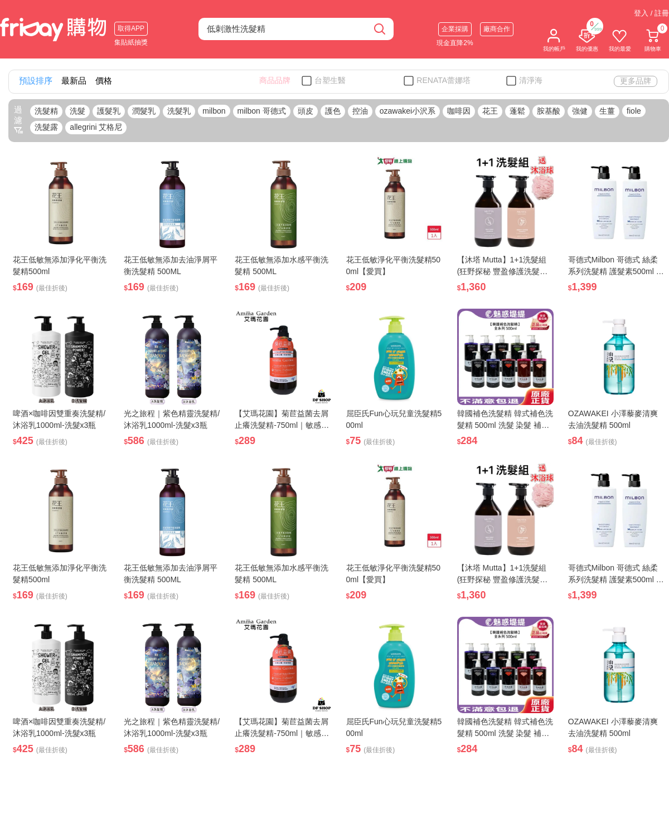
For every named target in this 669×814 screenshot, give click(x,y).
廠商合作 (496, 29)
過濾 (18, 120)
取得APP (131, 28)
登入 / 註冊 (651, 13)
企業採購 (455, 29)
